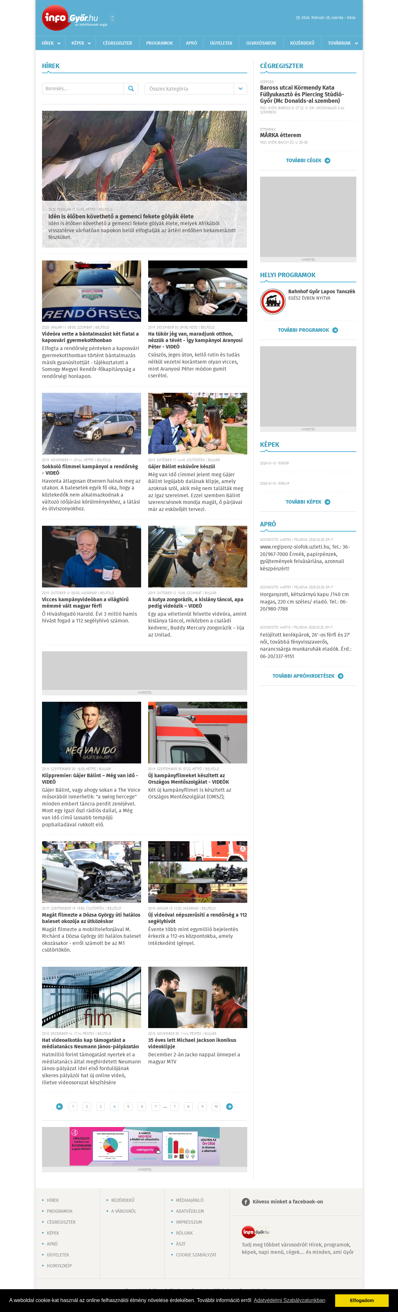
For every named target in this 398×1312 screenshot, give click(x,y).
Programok (159, 43)
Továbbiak (339, 43)
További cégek (303, 160)
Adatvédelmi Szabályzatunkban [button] (289, 1300)
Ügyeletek (221, 43)
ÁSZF (181, 1244)
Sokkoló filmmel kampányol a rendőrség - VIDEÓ (90, 470)
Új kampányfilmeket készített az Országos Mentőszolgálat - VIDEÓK (188, 779)
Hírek (48, 43)
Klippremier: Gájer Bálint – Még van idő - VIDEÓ (90, 779)
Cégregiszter (117, 43)
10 (216, 1107)
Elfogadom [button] (362, 1300)
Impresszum (189, 1222)
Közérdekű (302, 43)
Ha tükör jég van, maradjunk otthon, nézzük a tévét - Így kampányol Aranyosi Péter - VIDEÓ (195, 340)
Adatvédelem (190, 1211)
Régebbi (229, 1107)
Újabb (59, 1107)
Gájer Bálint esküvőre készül (181, 467)
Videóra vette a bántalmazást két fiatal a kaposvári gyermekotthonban (90, 337)
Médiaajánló (190, 1200)
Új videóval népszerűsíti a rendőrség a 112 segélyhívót (197, 918)
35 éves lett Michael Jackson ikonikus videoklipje (192, 1043)
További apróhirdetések (303, 676)
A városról (123, 1211)
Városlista (112, 18)
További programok (303, 330)
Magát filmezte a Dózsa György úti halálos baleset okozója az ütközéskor (91, 918)
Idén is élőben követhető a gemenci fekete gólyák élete (121, 216)
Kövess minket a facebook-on (288, 1202)
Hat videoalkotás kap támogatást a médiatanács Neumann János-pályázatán (90, 1043)
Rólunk (184, 1233)
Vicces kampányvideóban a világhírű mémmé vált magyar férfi (85, 603)
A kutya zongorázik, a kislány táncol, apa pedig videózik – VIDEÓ (195, 603)
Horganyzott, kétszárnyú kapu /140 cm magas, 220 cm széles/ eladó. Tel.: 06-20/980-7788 (304, 602)
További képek (303, 502)
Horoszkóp (59, 1266)
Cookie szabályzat (196, 1255)
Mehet (130, 88)
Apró (191, 43)
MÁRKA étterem (280, 135)
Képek (78, 43)
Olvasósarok (261, 43)
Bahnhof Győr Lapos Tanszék (321, 292)
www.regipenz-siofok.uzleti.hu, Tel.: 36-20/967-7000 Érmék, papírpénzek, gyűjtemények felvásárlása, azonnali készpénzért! (305, 558)
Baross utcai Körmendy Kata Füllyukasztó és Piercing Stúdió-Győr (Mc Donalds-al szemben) (302, 95)
